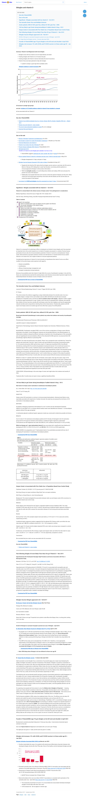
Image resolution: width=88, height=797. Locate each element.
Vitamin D (33, 794)
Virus (29, 794)
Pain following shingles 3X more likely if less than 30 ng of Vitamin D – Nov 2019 (41, 32)
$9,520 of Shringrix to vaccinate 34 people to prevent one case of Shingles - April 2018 (39, 37)
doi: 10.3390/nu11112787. (43, 561)
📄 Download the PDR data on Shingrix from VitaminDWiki (33, 648)
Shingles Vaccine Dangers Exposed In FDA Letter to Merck (33, 162)
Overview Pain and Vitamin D (26, 129)
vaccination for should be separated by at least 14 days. (37, 181)
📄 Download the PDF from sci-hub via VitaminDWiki (29, 279)
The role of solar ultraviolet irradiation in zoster (30, 127)
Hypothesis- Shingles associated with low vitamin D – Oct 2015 (36, 20)
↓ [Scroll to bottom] (84, 15)
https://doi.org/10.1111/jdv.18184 (43, 779)
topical (55, 153)
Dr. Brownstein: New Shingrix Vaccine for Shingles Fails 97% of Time (33, 628)
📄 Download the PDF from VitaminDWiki (26, 434)
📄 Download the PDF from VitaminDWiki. (26, 541)
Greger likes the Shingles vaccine (26, 658)
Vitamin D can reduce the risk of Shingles (29, 145)
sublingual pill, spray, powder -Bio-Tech (42, 153)
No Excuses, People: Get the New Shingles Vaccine (29, 603)
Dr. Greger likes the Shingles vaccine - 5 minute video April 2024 (34, 39)
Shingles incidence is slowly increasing (29, 66)
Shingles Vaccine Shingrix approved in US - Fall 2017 (33, 34)
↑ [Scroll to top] (84, 11)
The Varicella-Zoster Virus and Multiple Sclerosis (32, 22)
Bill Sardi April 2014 (24, 149)
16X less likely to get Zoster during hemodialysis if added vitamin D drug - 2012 (41, 27)
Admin (85, 2)
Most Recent (19, 2)
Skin (25, 794)
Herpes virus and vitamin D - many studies (29, 125)
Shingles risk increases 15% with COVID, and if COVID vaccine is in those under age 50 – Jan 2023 (45, 45)
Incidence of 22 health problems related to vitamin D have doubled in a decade (40, 108)
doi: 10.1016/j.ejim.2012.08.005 (38, 388)
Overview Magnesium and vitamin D (27, 142)
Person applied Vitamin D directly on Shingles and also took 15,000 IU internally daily (39, 156)
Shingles (21, 794)
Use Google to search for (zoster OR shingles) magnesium (33, 140)
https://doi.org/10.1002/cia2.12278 (56, 768)
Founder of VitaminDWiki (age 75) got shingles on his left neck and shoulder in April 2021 (44, 41)
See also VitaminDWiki (25, 15)
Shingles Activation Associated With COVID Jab (28, 741)
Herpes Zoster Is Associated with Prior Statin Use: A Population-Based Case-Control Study (44, 30)
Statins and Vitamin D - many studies (28, 547)
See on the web (23, 17)
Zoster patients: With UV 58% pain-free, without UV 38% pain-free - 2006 (39, 25)
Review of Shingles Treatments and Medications (31, 138)
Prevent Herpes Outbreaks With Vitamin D (29, 147)
